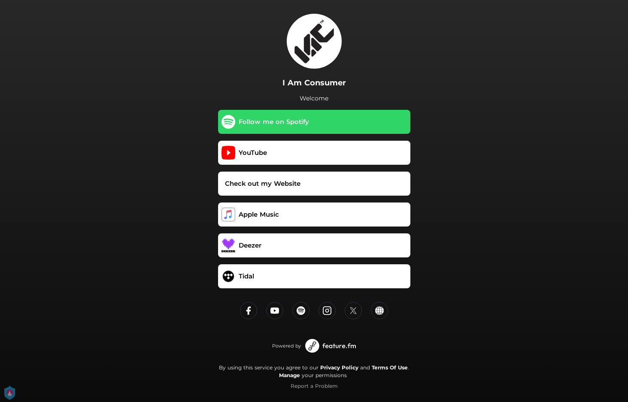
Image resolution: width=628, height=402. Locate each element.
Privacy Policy (339, 367)
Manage (289, 375)
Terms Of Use (390, 367)
